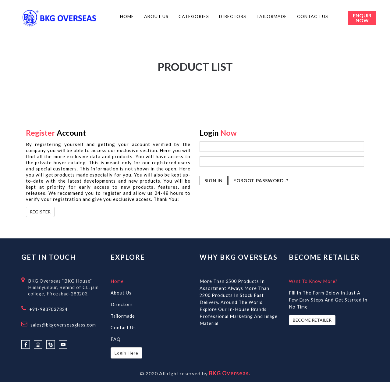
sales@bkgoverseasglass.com (63, 324)
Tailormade (123, 316)
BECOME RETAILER (312, 320)
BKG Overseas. (229, 373)
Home (117, 281)
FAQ (116, 339)
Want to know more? (313, 281)
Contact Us (123, 327)
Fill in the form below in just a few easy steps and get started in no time (328, 299)
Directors (122, 304)
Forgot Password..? (260, 180)
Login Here (126, 352)
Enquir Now (362, 17)
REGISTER (40, 211)
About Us (121, 292)
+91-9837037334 (48, 309)
